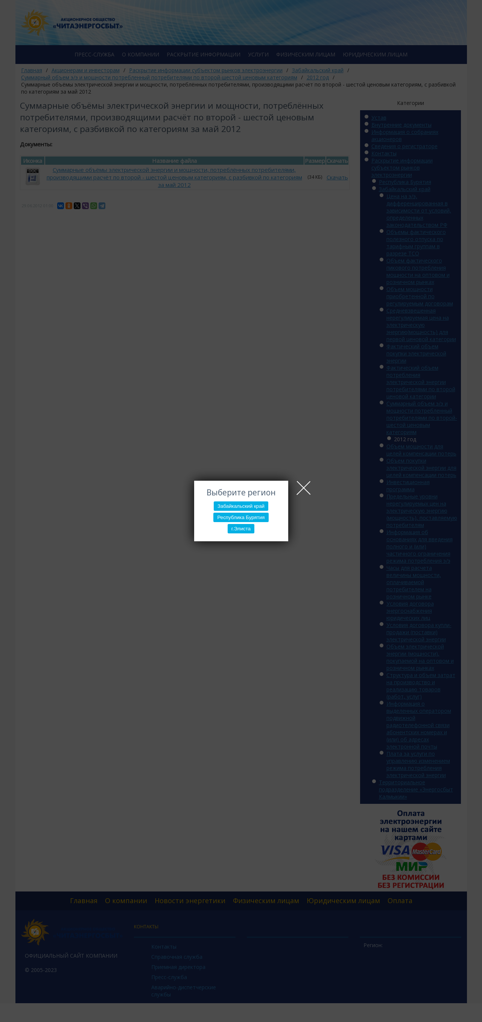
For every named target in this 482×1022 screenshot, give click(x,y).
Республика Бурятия (241, 517)
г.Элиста (241, 529)
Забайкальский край (241, 506)
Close (303, 488)
